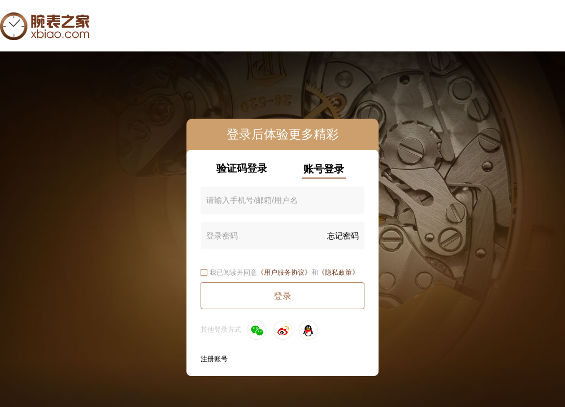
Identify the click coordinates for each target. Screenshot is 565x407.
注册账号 (214, 359)
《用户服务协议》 (284, 272)
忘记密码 (343, 235)
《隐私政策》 (338, 272)
